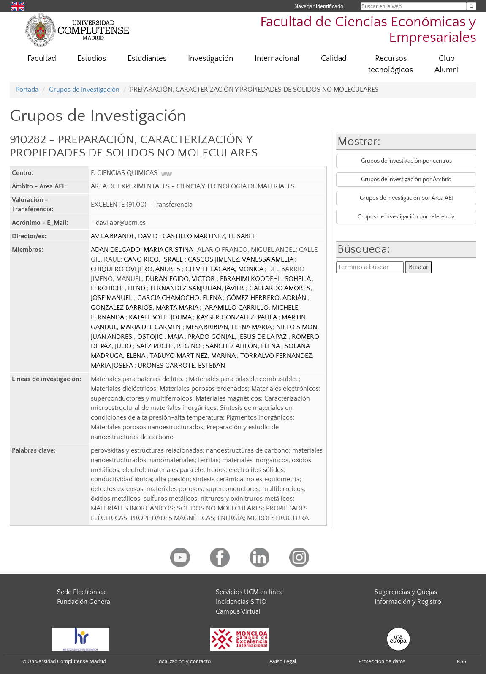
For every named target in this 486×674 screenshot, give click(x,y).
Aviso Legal (282, 661)
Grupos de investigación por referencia (406, 216)
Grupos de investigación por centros (406, 161)
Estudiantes (147, 58)
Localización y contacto (183, 661)
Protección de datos (381, 661)
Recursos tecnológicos (390, 64)
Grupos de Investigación (84, 89)
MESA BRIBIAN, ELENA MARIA (229, 327)
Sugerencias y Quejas (406, 592)
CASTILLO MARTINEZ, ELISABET (209, 236)
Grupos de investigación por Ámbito (406, 179)
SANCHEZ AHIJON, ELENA (243, 346)
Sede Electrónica (81, 592)
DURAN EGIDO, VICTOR (181, 279)
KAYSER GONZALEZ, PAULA (237, 317)
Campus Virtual (238, 611)
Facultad (41, 58)
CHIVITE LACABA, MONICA (225, 269)
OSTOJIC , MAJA (161, 337)
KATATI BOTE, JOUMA (161, 317)
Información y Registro (408, 602)
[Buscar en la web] (471, 6)
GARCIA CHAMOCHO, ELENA (180, 298)
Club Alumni (446, 64)
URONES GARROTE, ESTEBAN (181, 365)
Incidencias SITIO (241, 602)
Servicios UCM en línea (249, 592)
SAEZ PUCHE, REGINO (169, 346)
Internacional (277, 58)
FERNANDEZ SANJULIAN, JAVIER (198, 288)
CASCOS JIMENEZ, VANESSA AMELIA (241, 259)
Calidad (334, 58)
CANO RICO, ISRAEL (154, 259)
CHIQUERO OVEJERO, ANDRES (136, 269)
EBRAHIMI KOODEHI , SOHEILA (266, 279)
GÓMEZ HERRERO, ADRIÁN (267, 298)
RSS (461, 661)
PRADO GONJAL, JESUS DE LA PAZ (238, 337)
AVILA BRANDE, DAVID (125, 236)
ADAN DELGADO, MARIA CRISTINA (142, 250)
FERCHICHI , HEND (119, 288)
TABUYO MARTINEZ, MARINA (193, 356)
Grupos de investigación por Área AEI (406, 198)
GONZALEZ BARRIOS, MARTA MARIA (145, 307)
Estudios (91, 58)
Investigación (210, 58)
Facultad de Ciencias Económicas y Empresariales (368, 30)
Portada (27, 89)
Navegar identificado (318, 6)
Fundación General (84, 602)
